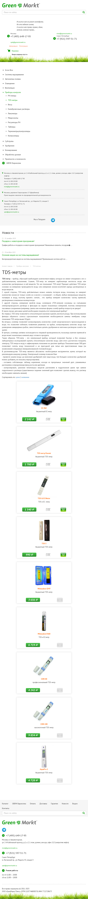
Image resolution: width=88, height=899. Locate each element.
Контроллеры (13, 135)
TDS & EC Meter (44, 498)
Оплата (33, 804)
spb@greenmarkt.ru (18, 42)
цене (18, 377)
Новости (65, 804)
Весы (10, 104)
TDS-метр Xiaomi (44, 453)
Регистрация (23, 46)
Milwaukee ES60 (44, 634)
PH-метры (12, 95)
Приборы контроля (22, 266)
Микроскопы (13, 118)
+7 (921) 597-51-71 (67, 38)
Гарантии (54, 804)
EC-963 (44, 408)
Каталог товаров (7, 266)
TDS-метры (12, 100)
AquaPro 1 (44, 769)
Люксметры (12, 113)
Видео (75, 804)
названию (25, 377)
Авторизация (13, 46)
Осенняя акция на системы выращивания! (20, 255)
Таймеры (11, 127)
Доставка (43, 804)
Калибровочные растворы (19, 109)
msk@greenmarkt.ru (64, 33)
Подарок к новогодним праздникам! (18, 241)
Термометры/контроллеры (19, 131)
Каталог (5, 804)
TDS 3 (44, 543)
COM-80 (44, 679)
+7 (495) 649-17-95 (21, 36)
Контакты (5, 808)
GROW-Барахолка (13, 163)
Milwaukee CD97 (44, 589)
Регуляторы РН (14, 122)
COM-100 (43, 724)
